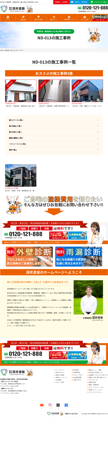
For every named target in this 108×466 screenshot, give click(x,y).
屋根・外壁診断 (94, 385)
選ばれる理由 (38, 18)
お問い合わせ (77, 380)
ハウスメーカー (94, 380)
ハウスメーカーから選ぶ (54, 144)
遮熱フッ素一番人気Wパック (98, 377)
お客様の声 (76, 372)
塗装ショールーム (61, 377)
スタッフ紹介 (85, 18)
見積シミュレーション (96, 390)
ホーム (8, 18)
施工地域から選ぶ (54, 126)
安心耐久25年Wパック (96, 372)
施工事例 (23, 18)
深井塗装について (69, 18)
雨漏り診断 (92, 382)
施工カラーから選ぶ (54, 120)
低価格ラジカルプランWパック (98, 375)
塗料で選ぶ (54, 150)
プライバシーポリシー (96, 392)
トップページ (60, 370)
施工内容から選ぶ (54, 132)
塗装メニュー (54, 18)
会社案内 (58, 380)
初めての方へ (60, 372)
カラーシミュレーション (96, 387)
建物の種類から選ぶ (54, 138)
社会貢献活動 (77, 377)
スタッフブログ (78, 375)
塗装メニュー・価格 (95, 370)
